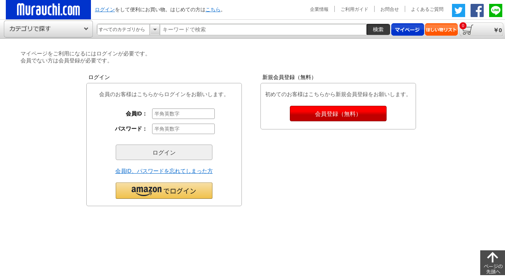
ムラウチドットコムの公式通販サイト (48, 9)
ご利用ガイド (354, 9)
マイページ (407, 29)
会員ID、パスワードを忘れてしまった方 (164, 171)
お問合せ (389, 9)
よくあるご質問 (427, 9)
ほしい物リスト (441, 29)
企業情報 (319, 9)
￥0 (480, 27)
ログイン (105, 9)
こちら (213, 9)
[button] (164, 190)
